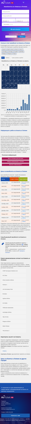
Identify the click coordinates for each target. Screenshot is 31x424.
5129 (23, 183)
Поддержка (3, 401)
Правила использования (6, 407)
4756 (23, 207)
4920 (23, 211)
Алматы (5, 351)
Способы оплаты (4, 402)
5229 (23, 186)
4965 (23, 214)
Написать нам (15, 415)
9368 (23, 221)
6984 (23, 204)
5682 (23, 200)
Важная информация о (15, 164)
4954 (23, 218)
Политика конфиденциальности (8, 409)
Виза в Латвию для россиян (15, 158)
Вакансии (3, 405)
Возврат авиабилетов (5, 403)
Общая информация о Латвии (15, 161)
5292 (23, 193)
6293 (23, 190)
